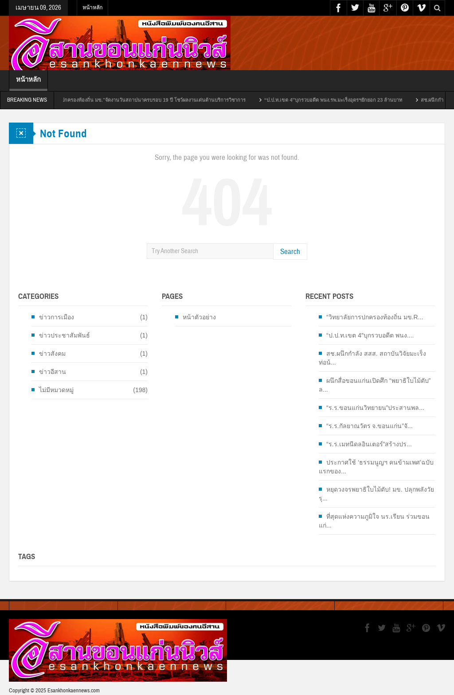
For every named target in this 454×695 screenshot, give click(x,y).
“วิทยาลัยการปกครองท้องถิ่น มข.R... (374, 317)
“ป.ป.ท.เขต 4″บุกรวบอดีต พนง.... (370, 335)
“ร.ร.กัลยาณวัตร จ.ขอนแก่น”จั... (369, 425)
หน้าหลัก (92, 7)
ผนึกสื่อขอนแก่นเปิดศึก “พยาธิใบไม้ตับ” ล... (375, 385)
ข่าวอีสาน (52, 371)
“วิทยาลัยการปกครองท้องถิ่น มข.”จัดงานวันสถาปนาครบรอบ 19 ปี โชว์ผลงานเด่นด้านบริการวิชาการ (149, 100)
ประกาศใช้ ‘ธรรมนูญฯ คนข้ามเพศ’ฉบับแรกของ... (376, 467)
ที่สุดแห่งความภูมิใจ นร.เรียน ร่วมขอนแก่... (374, 521)
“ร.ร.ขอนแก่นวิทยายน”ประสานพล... (375, 407)
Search (290, 251)
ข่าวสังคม (52, 353)
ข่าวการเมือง (56, 317)
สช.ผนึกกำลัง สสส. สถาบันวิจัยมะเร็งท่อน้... (372, 358)
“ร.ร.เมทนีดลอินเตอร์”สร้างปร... (369, 444)
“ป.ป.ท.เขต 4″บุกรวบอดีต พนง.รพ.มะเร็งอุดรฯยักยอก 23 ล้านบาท (343, 100)
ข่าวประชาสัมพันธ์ (64, 335)
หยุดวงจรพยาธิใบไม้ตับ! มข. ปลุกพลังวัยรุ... (376, 494)
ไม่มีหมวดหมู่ (56, 389)
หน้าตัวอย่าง (199, 317)
